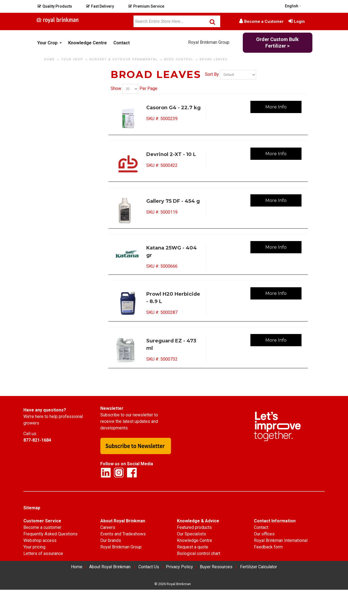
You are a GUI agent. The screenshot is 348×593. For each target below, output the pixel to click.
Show (116, 88)
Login (299, 21)
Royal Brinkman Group (208, 42)
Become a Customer (264, 21)
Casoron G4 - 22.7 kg (173, 108)
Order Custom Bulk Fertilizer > (277, 42)
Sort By (212, 74)
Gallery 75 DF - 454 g (173, 201)
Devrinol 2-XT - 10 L (171, 154)
